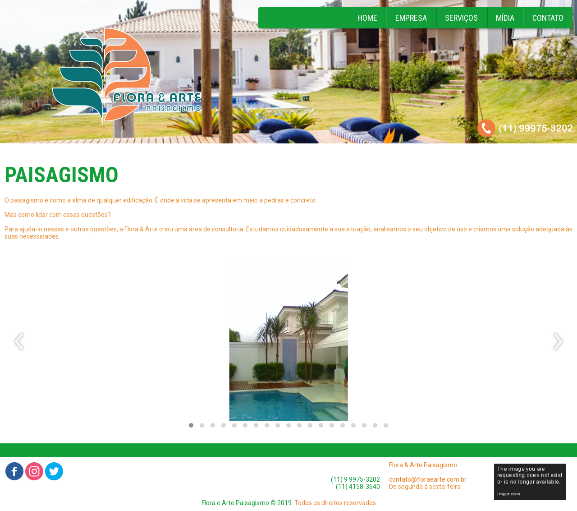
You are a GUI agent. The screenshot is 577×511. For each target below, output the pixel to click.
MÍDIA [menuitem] (505, 18)
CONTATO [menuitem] (547, 18)
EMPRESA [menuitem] (411, 18)
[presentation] (19, 342)
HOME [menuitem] (367, 18)
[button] (191, 425)
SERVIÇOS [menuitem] (461, 18)
